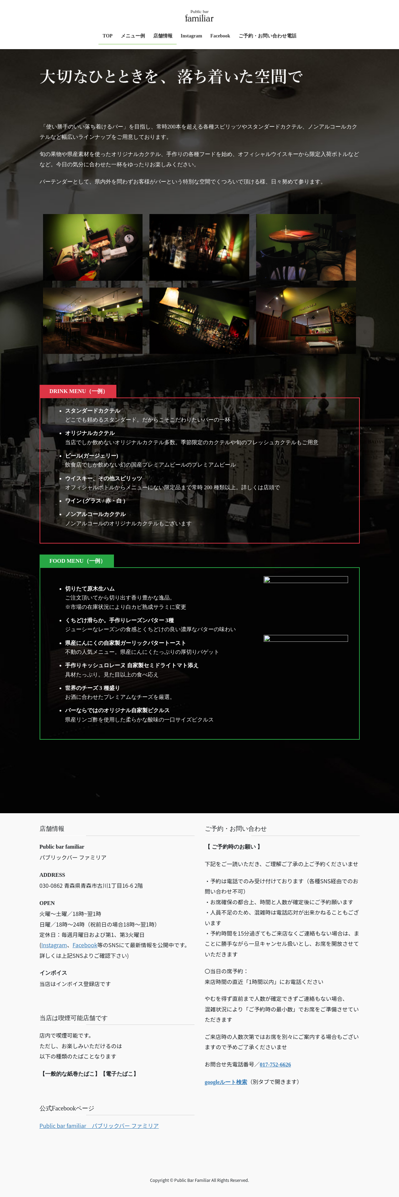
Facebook (85, 945)
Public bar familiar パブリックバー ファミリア (99, 1125)
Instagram (54, 945)
